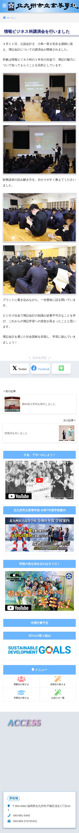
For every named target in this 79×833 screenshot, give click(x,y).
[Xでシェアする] (19, 368)
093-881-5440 (21, 815)
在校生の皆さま (57, 681)
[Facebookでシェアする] (40, 368)
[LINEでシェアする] (61, 368)
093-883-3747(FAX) (24, 821)
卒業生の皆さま (21, 694)
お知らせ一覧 (57, 694)
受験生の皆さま (21, 681)
